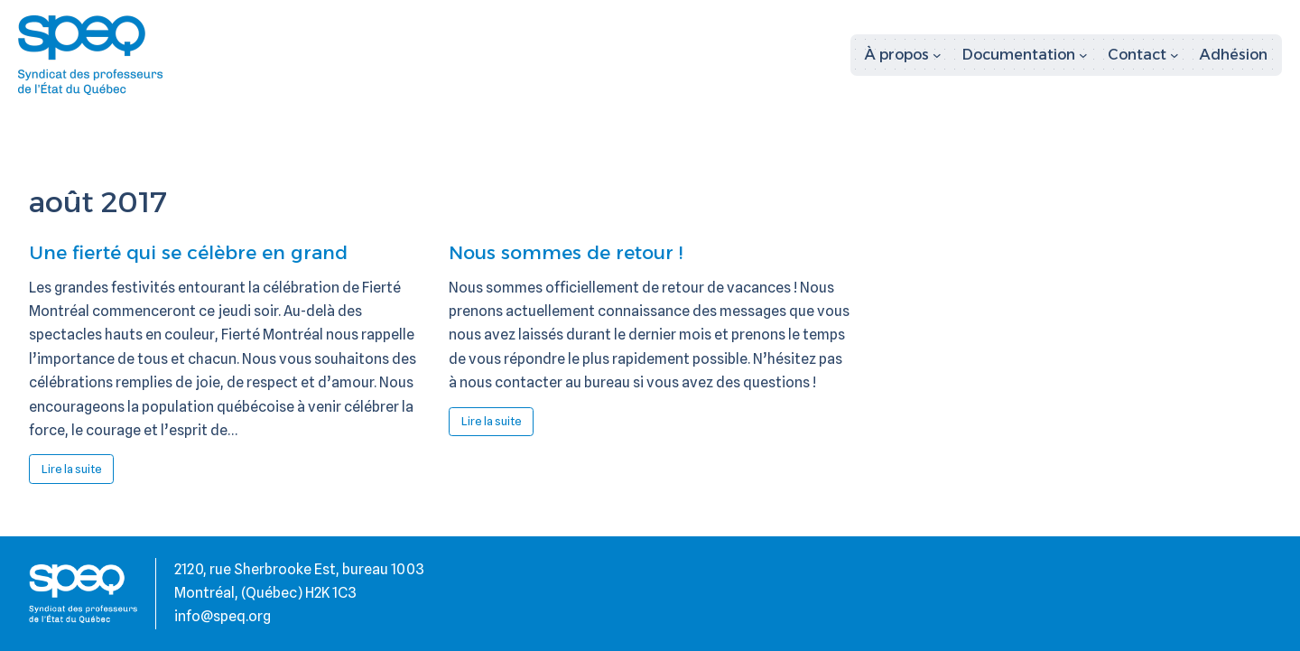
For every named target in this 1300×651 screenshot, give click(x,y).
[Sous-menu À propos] (903, 55)
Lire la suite (78, 472)
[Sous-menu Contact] (1143, 55)
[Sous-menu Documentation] (1025, 55)
